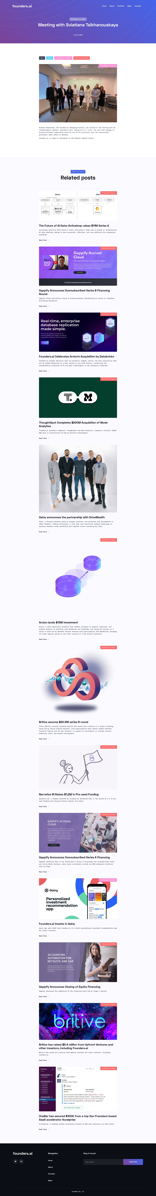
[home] (55, 6)
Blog (50, 58)
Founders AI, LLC (78, 1191)
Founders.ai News (63, 58)
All (42, 58)
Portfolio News (81, 58)
